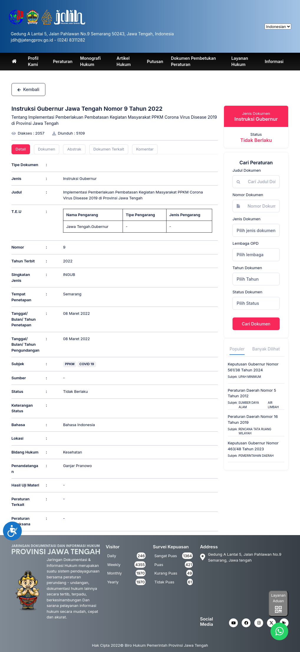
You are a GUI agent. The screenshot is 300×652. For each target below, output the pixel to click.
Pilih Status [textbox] (248, 303)
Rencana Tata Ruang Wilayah (255, 431)
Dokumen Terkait (108, 149)
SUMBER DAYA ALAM (249, 405)
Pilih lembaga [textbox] (250, 254)
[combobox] (256, 230)
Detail (21, 149)
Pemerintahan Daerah (256, 455)
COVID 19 (86, 364)
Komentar (145, 149)
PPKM (69, 364)
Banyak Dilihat (266, 348)
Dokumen (46, 149)
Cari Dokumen (256, 323)
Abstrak (74, 149)
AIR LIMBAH (273, 405)
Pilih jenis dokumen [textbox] (256, 230)
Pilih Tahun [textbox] (248, 279)
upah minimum (250, 376)
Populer (237, 348)
